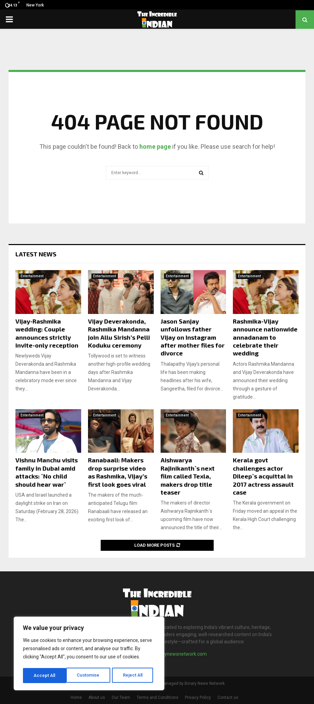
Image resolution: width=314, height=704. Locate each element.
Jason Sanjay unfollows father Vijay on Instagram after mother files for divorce (193, 337)
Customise (45, 675)
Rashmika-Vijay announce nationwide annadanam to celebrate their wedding (265, 337)
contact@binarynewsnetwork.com (170, 654)
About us (96, 697)
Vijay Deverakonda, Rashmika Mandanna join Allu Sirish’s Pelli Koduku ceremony (119, 333)
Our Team (121, 697)
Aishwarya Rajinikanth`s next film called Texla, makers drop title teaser (188, 476)
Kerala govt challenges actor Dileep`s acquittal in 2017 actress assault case (263, 476)
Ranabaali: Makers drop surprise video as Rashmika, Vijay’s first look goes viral (117, 472)
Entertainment (32, 276)
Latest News (35, 254)
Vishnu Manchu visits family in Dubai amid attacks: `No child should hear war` (46, 472)
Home (76, 697)
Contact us (227, 697)
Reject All (90, 675)
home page (155, 146)
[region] (89, 654)
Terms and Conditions (157, 697)
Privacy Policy (198, 697)
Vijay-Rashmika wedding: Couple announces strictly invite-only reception (46, 333)
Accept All (134, 675)
